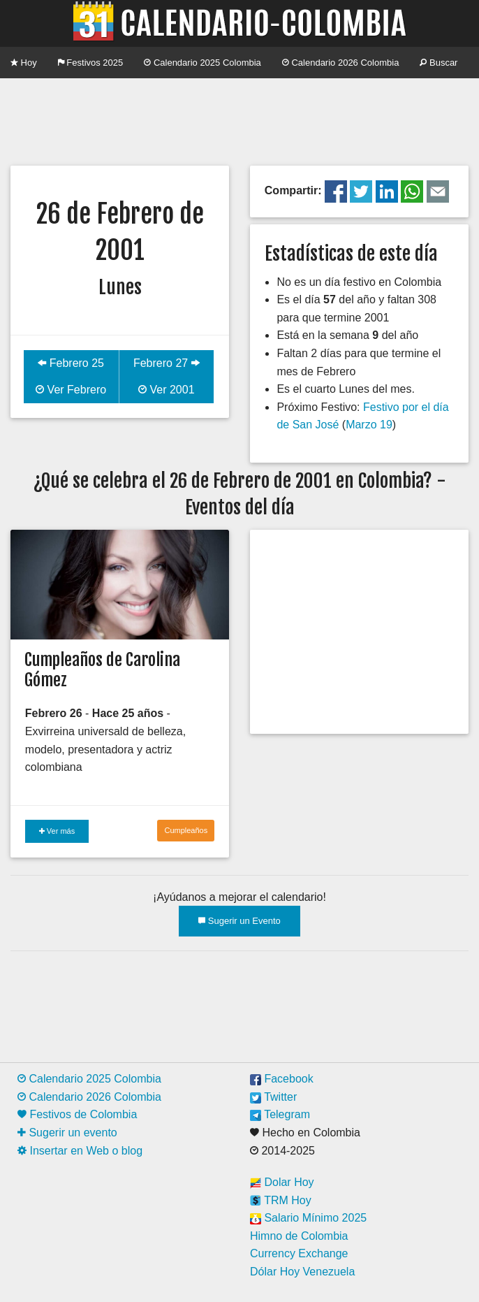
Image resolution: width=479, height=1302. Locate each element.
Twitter (273, 1097)
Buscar (438, 62)
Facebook (282, 1079)
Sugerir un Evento (239, 921)
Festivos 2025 (91, 62)
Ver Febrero (71, 390)
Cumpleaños (185, 830)
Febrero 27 (166, 363)
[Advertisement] (239, 120)
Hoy (23, 62)
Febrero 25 (71, 363)
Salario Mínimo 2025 (308, 1218)
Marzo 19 (369, 425)
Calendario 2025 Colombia (202, 62)
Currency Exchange (299, 1253)
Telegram (280, 1114)
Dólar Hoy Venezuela (302, 1272)
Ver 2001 (166, 390)
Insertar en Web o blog (79, 1151)
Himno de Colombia (299, 1236)
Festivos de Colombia (77, 1114)
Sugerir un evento (67, 1132)
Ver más (57, 831)
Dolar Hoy (282, 1182)
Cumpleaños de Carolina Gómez (102, 669)
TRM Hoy (280, 1200)
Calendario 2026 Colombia (340, 62)
